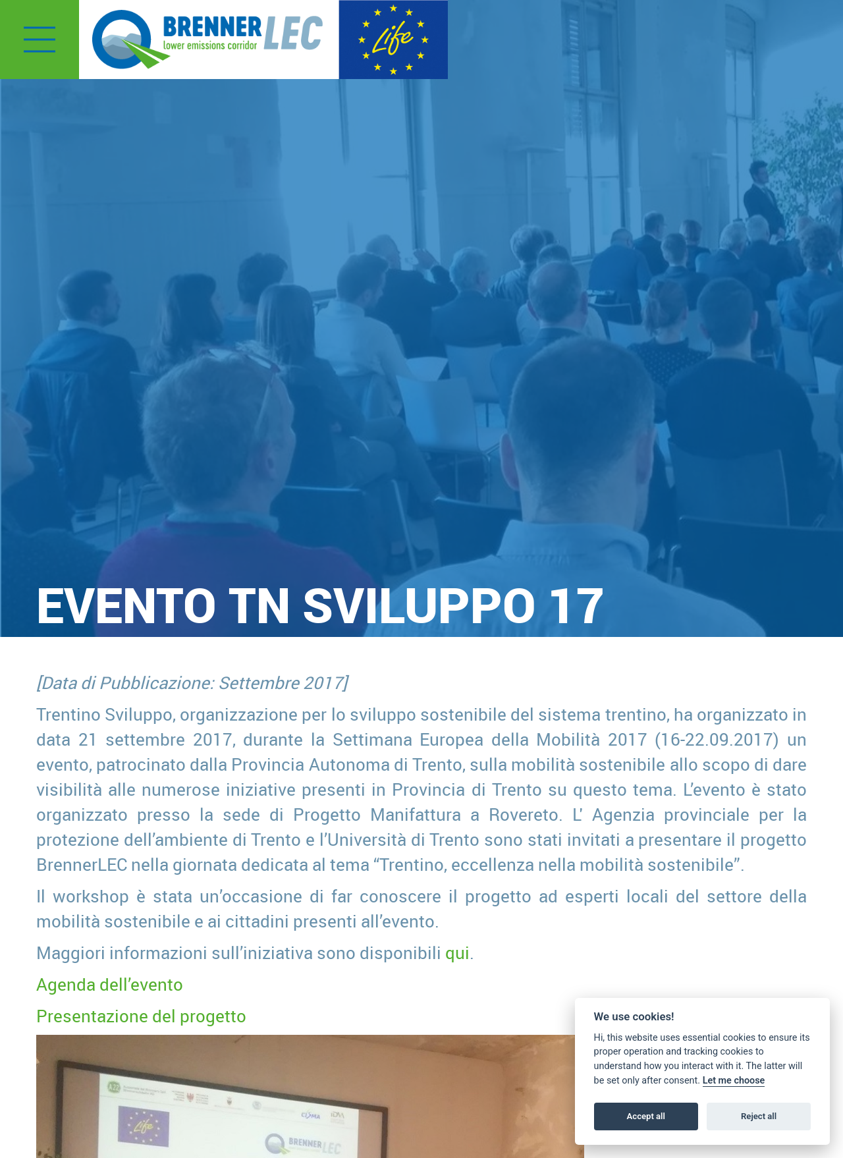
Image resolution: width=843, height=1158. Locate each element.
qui (457, 952)
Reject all (758, 1116)
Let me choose (734, 1080)
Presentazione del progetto (141, 1016)
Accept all (646, 1116)
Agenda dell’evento (109, 984)
